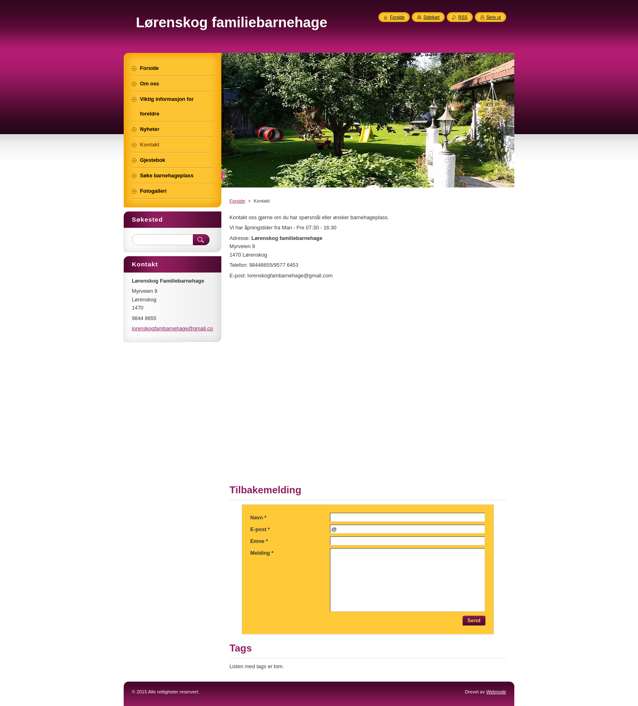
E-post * (260, 529)
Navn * (258, 517)
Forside (237, 200)
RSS (462, 17)
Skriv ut (493, 17)
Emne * (259, 541)
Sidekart (431, 17)
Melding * (261, 553)
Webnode (496, 691)
